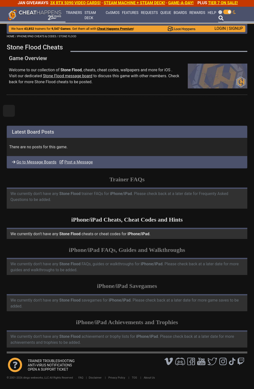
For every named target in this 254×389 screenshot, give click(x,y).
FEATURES (130, 13)
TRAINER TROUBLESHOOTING (51, 361)
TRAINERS (74, 13)
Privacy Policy (116, 377)
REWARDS (197, 13)
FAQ (80, 377)
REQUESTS (149, 13)
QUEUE (165, 13)
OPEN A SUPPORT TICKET (48, 369)
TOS (134, 377)
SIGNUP (236, 28)
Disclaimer (95, 377)
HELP (212, 13)
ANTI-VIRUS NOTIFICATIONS (50, 365)
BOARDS (180, 13)
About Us (149, 377)
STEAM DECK (90, 15)
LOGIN (220, 28)
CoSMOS (113, 13)
